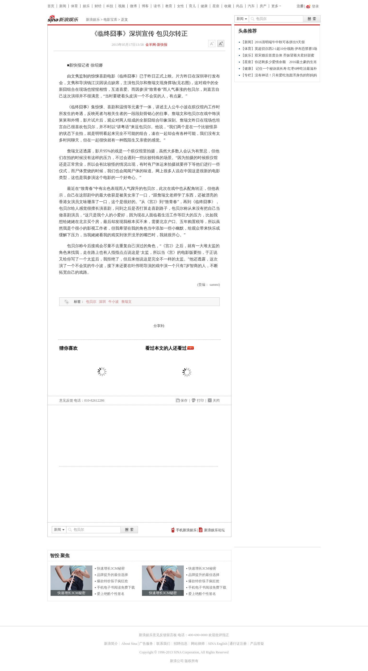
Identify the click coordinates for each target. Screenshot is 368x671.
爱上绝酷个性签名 (110, 594)
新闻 (62, 6)
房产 (263, 6)
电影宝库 (110, 20)
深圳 (102, 302)
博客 (145, 6)
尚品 (239, 6)
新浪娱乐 (93, 20)
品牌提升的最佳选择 (112, 575)
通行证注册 (238, 644)
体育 (74, 6)
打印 (200, 400)
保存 (184, 400)
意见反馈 (66, 400)
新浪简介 (111, 644)
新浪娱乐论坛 (214, 530)
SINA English (217, 644)
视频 (121, 6)
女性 (180, 6)
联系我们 (163, 644)
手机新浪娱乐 (186, 530)
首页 (50, 6)
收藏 (227, 6)
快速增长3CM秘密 (111, 568)
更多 (274, 6)
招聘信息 (180, 644)
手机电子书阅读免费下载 (116, 587)
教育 (168, 6)
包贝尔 (91, 302)
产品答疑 (257, 644)
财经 (98, 6)
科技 (109, 6)
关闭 (216, 400)
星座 (215, 6)
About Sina (129, 644)
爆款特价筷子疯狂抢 (112, 581)
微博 (133, 6)
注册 (300, 6)
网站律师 (198, 644)
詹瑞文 (126, 302)
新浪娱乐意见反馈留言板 (158, 635)
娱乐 (86, 6)
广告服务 (146, 644)
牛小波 (113, 302)
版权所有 (191, 661)
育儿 (192, 6)
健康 (204, 6)
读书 (157, 6)
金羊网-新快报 (156, 45)
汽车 (251, 6)
